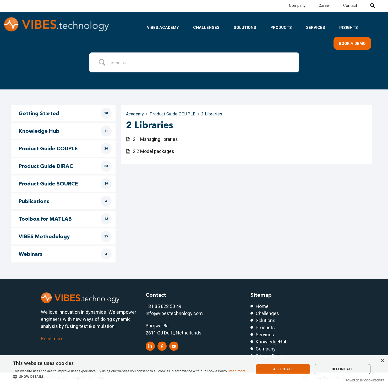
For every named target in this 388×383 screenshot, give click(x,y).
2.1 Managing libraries (155, 139)
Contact (350, 5)
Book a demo (352, 43)
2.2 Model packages (153, 151)
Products (281, 27)
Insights (348, 27)
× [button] (382, 361)
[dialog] (194, 369)
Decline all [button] (342, 369)
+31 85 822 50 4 (162, 306)
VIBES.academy (163, 27)
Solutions (245, 27)
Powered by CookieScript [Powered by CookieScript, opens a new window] (365, 380)
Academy (135, 113)
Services (315, 27)
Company (297, 5)
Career (324, 5)
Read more (52, 338)
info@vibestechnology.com (174, 313)
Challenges (206, 27)
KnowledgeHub (272, 341)
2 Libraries (211, 113)
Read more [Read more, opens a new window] (237, 371)
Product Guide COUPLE (172, 113)
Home (262, 306)
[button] (129, 376)
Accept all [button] (283, 369)
